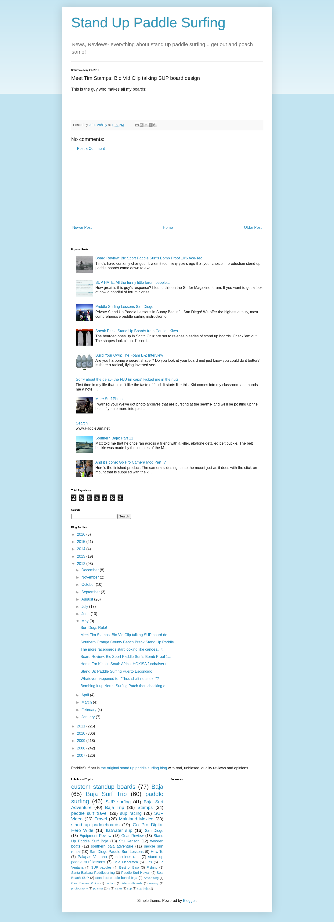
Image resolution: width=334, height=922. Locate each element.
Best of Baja (129, 867)
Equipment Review (95, 836)
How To (157, 852)
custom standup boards (103, 786)
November (90, 577)
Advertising (151, 878)
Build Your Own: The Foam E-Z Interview (129, 355)
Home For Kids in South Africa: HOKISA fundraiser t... (124, 664)
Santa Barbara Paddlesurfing (93, 872)
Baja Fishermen (126, 862)
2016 (81, 534)
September (91, 592)
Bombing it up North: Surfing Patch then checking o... (124, 686)
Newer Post (82, 227)
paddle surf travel (89, 813)
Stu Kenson (129, 841)
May (85, 621)
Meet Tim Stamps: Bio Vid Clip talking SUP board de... (125, 635)
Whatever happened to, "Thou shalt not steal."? (119, 679)
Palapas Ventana (92, 857)
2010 (81, 733)
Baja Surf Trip (106, 794)
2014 (81, 549)
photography (79, 888)
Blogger (189, 901)
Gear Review (132, 836)
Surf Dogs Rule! (93, 628)
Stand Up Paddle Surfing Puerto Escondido (116, 671)
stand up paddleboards (95, 824)
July (85, 607)
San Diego (154, 831)
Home (168, 227)
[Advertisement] (167, 188)
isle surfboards (132, 883)
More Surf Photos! (110, 399)
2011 (81, 726)
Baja (157, 786)
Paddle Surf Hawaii (135, 872)
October (88, 584)
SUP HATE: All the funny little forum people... (132, 282)
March (87, 702)
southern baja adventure (112, 846)
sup (129, 888)
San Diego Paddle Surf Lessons (117, 852)
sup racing (131, 813)
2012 (81, 564)
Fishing (152, 867)
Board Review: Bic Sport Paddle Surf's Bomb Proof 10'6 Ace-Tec (148, 258)
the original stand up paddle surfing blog (134, 768)
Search (82, 423)
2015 (81, 542)
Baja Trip (114, 807)
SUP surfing (118, 801)
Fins (149, 862)
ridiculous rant (127, 857)
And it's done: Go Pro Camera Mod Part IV (130, 462)
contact (110, 883)
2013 (81, 556)
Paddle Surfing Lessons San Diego (124, 307)
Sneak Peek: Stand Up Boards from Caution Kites (136, 331)
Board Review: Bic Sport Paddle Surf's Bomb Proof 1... (125, 657)
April (85, 695)
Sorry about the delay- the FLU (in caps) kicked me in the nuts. (128, 379)
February (89, 710)
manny (153, 883)
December (90, 570)
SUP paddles (101, 867)
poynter (98, 888)
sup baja (142, 888)
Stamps (145, 807)
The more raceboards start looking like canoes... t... (122, 649)
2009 (81, 741)
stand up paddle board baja (116, 878)
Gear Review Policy (85, 883)
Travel (101, 818)
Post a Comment (91, 149)
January (88, 717)
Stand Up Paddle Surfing (148, 22)
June (85, 614)
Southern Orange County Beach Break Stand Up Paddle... (128, 642)
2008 (81, 748)
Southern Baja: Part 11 (114, 438)
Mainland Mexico (136, 818)
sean (118, 888)
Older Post (253, 227)
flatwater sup (119, 830)
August (87, 599)
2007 (81, 755)
